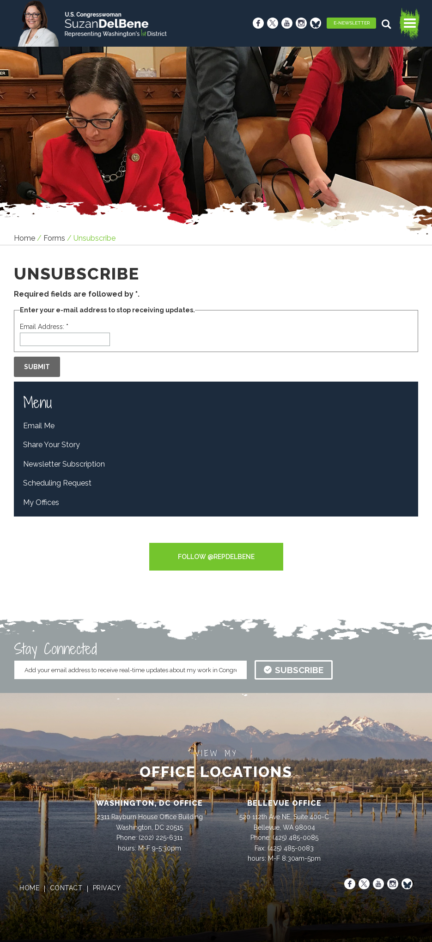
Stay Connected (55, 649)
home (29, 888)
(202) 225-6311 (161, 837)
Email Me (39, 425)
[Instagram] (301, 23)
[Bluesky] (315, 23)
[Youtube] (286, 23)
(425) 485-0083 (291, 848)
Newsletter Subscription (64, 464)
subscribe (293, 670)
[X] (272, 23)
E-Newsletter (352, 22)
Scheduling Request (57, 483)
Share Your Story (51, 444)
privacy (107, 888)
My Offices (41, 502)
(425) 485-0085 (295, 837)
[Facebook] (258, 23)
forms (54, 238)
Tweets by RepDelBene (216, 536)
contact (66, 888)
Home (24, 238)
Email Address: (44, 326)
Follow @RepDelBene (216, 556)
